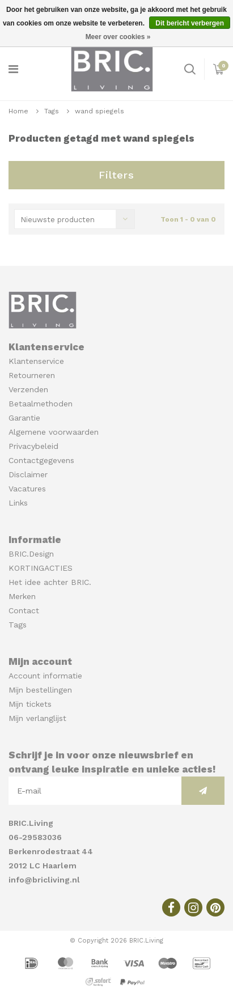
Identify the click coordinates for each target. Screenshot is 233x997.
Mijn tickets (30, 703)
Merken (22, 596)
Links (18, 502)
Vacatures (27, 488)
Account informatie (45, 675)
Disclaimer (28, 474)
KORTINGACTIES (41, 567)
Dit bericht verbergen (189, 23)
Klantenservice (36, 361)
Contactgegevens (41, 460)
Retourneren (32, 375)
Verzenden (28, 389)
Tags (51, 111)
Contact (24, 610)
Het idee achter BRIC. (50, 582)
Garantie (24, 417)
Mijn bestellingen (40, 689)
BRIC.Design (31, 553)
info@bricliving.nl (44, 879)
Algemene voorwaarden (54, 431)
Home (18, 111)
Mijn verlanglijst (37, 718)
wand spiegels (99, 111)
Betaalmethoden (41, 403)
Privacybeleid (33, 446)
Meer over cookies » (118, 37)
